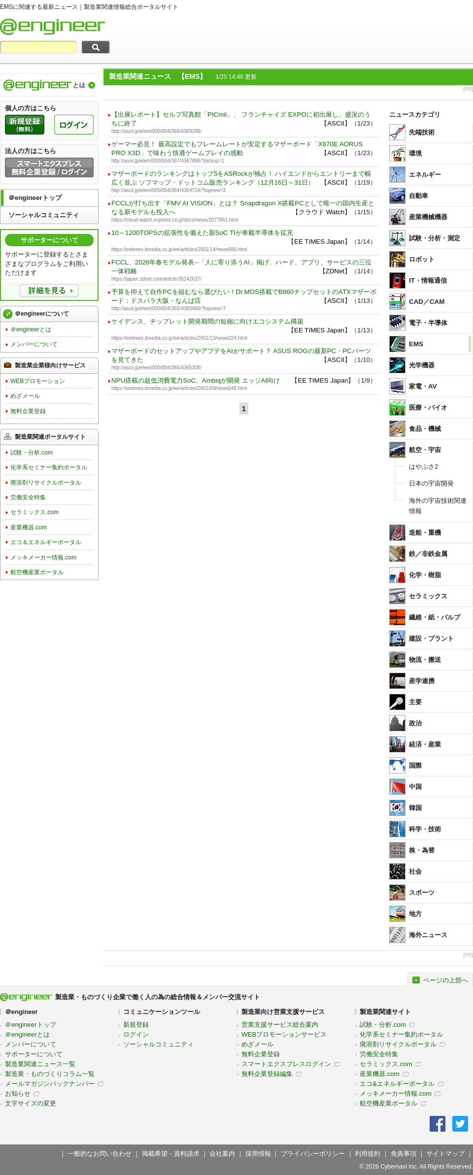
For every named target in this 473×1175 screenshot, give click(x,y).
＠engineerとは (30, 329)
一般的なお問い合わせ (100, 1153)
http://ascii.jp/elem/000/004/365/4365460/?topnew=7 (168, 308)
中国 (415, 786)
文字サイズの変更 (30, 1103)
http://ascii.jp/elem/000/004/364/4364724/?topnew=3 (168, 190)
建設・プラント (431, 638)
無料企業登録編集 (267, 1073)
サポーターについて (34, 1054)
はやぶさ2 (423, 466)
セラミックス (428, 596)
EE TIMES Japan (319, 241)
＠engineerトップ (35, 197)
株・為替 (422, 850)
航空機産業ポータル (37, 572)
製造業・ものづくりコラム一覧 (50, 1073)
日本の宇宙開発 (431, 483)
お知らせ (18, 1093)
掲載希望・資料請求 (171, 1153)
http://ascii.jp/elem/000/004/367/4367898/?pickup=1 (167, 160)
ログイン (136, 1034)
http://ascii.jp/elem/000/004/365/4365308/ (156, 367)
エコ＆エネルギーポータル (45, 542)
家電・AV (423, 386)
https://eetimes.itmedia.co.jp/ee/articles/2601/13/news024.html (179, 338)
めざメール (25, 395)
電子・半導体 (428, 322)
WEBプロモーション (37, 381)
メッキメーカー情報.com (43, 557)
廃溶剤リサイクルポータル (45, 482)
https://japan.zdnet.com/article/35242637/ (156, 279)
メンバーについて (34, 344)
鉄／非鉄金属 (428, 553)
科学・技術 (425, 829)
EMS (416, 344)
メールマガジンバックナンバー (50, 1083)
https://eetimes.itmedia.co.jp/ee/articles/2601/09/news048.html (179, 388)
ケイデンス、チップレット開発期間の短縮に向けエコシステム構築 (207, 321)
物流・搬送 (425, 659)
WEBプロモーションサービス (284, 1034)
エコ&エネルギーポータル (397, 1083)
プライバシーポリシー (313, 1153)
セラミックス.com (34, 512)
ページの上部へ (445, 980)
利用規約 (367, 1153)
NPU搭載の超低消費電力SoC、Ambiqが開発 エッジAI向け (195, 380)
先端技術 (422, 132)
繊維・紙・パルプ (434, 617)
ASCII (335, 123)
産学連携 (422, 681)
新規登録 (136, 1024)
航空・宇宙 (425, 450)
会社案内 (222, 1153)
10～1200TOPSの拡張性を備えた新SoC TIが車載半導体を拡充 (202, 232)
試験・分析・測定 (434, 238)
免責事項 (403, 1153)
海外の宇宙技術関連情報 (438, 506)
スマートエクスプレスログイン (286, 1064)
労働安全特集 (28, 497)
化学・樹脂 (425, 575)
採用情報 (258, 1153)
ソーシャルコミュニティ (43, 215)
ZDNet (335, 271)
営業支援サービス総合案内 (279, 1024)
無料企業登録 (28, 411)
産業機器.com (28, 527)
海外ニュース (428, 935)
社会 (415, 871)
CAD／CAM (426, 301)
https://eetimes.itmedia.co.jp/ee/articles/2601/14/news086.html (179, 249)
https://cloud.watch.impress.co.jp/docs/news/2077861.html (174, 220)
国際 (415, 765)
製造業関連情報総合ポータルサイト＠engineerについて (49, 85)
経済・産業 (425, 744)
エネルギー (425, 174)
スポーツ (422, 892)
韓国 (415, 808)
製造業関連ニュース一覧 (40, 1064)
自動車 (418, 195)
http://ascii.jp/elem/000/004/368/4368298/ (156, 131)
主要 (415, 702)
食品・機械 (425, 428)
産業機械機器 (428, 217)
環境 (415, 153)
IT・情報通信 (428, 280)
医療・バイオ (428, 407)
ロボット (422, 259)
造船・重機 (425, 532)
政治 (415, 723)
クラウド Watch (321, 212)
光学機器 (422, 365)
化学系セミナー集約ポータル (48, 467)
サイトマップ (445, 1153)
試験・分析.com (31, 452)
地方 (415, 913)
